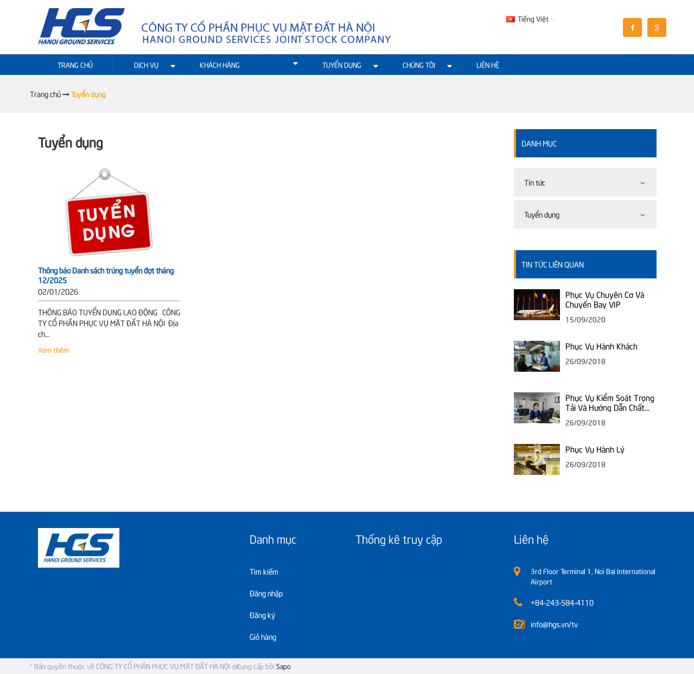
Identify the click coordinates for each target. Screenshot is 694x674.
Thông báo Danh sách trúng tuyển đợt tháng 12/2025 (106, 275)
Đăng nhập (266, 593)
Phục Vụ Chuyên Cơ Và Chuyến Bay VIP (604, 299)
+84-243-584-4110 (562, 602)
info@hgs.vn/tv (554, 624)
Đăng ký (262, 614)
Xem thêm (53, 349)
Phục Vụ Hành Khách (601, 346)
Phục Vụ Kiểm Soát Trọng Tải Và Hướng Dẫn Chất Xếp (609, 402)
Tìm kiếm (264, 571)
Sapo (283, 666)
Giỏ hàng (263, 636)
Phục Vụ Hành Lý (595, 449)
